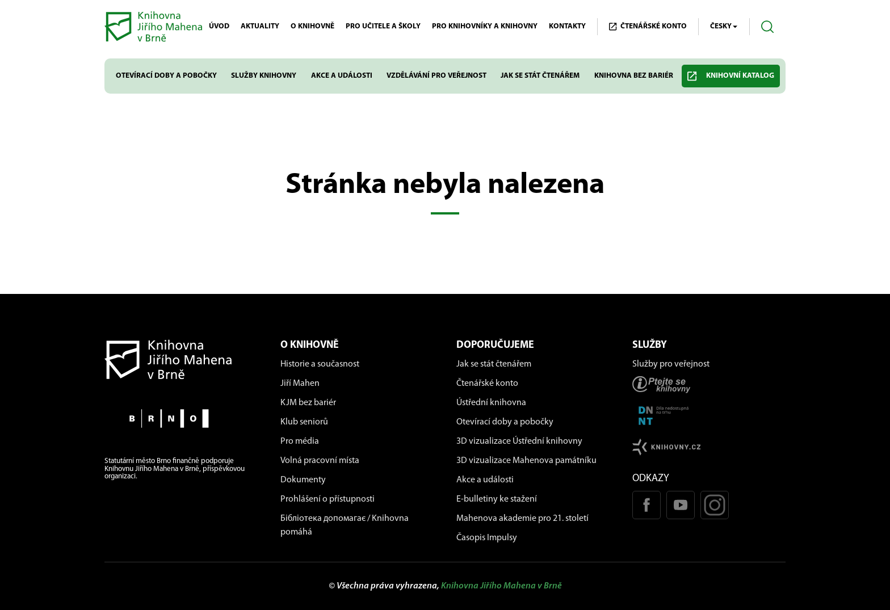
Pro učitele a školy (383, 26)
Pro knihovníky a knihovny (485, 26)
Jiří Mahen (300, 383)
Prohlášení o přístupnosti (327, 499)
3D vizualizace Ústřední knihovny (519, 441)
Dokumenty (303, 480)
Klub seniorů (304, 422)
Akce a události (341, 75)
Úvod (219, 26)
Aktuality (260, 26)
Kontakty (567, 26)
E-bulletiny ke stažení (496, 499)
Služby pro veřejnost (671, 364)
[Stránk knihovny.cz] (709, 447)
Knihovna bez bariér (633, 75)
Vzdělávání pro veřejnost (436, 75)
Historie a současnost (319, 364)
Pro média (299, 441)
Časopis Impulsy (486, 537)
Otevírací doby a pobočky (166, 75)
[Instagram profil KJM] (714, 505)
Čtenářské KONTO (648, 27)
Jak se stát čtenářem (540, 75)
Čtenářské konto (487, 383)
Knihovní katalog (730, 76)
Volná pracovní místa (319, 460)
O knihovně (312, 26)
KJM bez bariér (308, 402)
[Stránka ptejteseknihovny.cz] (709, 384)
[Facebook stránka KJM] (646, 505)
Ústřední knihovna (491, 402)
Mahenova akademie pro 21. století (522, 518)
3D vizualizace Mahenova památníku (526, 460)
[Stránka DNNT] (709, 415)
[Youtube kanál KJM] (680, 505)
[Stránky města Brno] (181, 418)
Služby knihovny (263, 75)
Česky (724, 26)
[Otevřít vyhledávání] (767, 26)
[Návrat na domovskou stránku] (181, 359)
